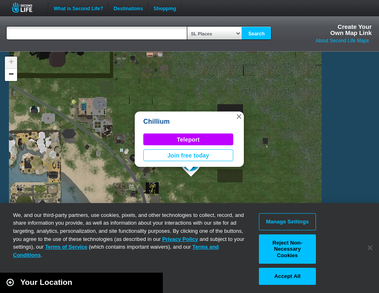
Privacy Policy (180, 239)
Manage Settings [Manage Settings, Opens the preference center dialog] (287, 222)
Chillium (156, 121)
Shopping (164, 8)
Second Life (26, 7)
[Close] (370, 248)
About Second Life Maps (342, 41)
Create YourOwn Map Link (351, 29)
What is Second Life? (78, 8)
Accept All (287, 276)
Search (256, 34)
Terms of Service (66, 247)
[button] (239, 116)
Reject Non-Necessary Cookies (287, 249)
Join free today (188, 155)
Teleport (188, 139)
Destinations (128, 8)
